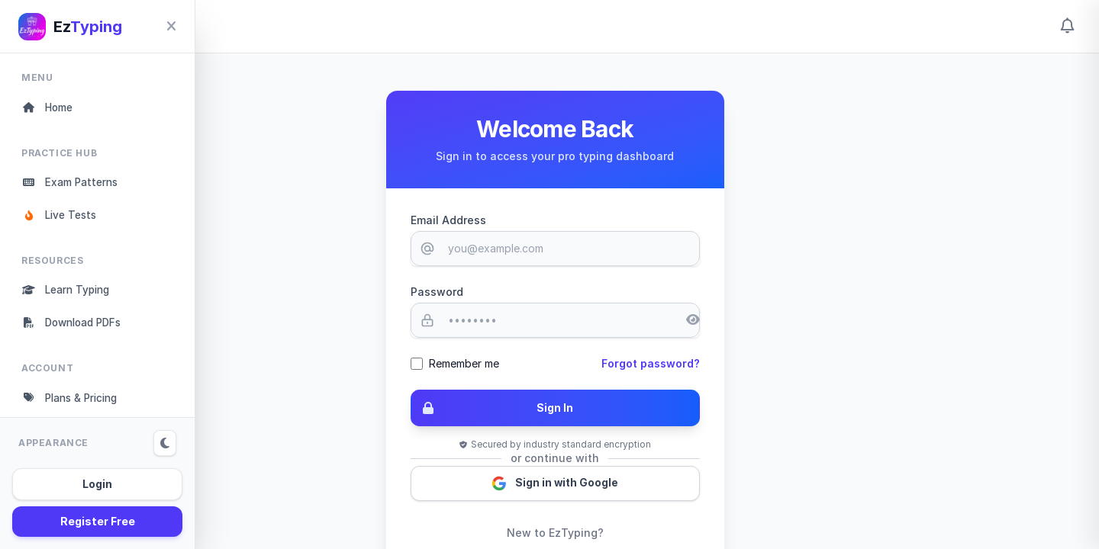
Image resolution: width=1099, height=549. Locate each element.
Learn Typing (68, 293)
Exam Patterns (72, 184)
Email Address (539, 220)
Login (97, 483)
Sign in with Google (647, 485)
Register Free (97, 521)
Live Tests (61, 217)
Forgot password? (744, 363)
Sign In (584, 408)
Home (48, 107)
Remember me (555, 363)
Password (527, 291)
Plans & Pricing (73, 403)
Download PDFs (75, 327)
